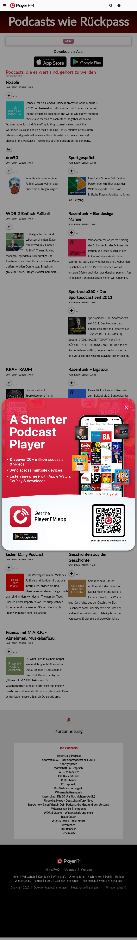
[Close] (126, 407)
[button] (4, 5)
